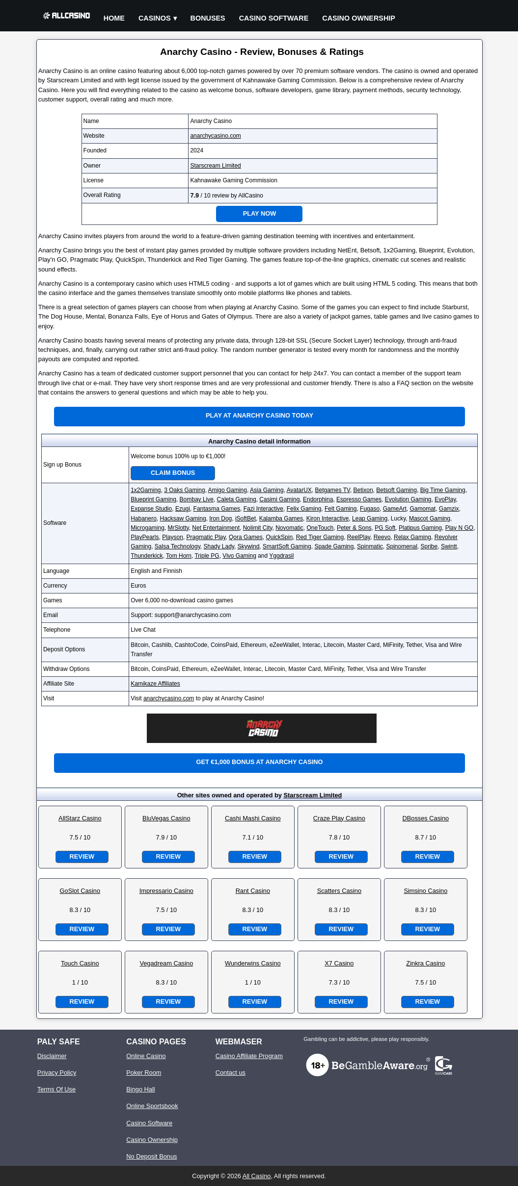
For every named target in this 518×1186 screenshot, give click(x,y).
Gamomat (422, 508)
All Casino (257, 1176)
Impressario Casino (166, 890)
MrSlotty (178, 527)
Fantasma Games (216, 508)
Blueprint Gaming (153, 499)
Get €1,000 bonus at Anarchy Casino (259, 762)
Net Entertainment (216, 527)
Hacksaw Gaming (183, 518)
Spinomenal (401, 546)
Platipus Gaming (420, 527)
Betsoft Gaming (396, 490)
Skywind (249, 546)
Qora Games (246, 537)
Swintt (449, 546)
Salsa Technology (177, 546)
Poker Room (143, 1072)
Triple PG (206, 555)
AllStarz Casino (79, 818)
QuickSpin (279, 537)
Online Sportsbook (152, 1106)
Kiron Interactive (327, 518)
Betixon (363, 490)
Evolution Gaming (408, 499)
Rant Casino (253, 890)
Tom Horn (178, 555)
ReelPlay (358, 537)
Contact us (230, 1072)
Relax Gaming (412, 537)
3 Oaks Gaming (184, 490)
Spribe (429, 546)
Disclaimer (52, 1056)
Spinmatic (370, 546)
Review (82, 856)
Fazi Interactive (263, 508)
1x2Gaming (146, 490)
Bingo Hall (140, 1089)
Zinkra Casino (425, 963)
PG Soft (385, 527)
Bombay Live (197, 499)
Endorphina (318, 499)
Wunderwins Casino (253, 963)
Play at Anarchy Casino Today (259, 415)
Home (114, 18)
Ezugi (182, 508)
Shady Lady (218, 546)
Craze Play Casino (339, 818)
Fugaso (370, 508)
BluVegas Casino (166, 818)
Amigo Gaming (227, 490)
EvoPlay (445, 499)
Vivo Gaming (239, 555)
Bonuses (208, 18)
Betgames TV (332, 490)
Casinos (154, 18)
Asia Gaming (267, 490)
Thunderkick (147, 555)
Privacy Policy (57, 1072)
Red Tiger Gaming (320, 537)
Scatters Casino (339, 890)
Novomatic (289, 527)
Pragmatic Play (206, 537)
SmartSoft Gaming (287, 546)
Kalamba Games (281, 518)
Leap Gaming (369, 518)
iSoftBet (245, 518)
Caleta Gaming (236, 499)
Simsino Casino (425, 890)
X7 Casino (339, 963)
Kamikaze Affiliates (155, 683)
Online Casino (145, 1056)
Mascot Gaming (429, 518)
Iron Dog (220, 518)
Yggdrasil (281, 555)
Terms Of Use (56, 1089)
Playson (172, 537)
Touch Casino (80, 963)
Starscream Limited (215, 165)
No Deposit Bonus (151, 1156)
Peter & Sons (354, 527)
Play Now (259, 213)
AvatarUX (299, 490)
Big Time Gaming (442, 490)
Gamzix (449, 508)
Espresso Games (359, 499)
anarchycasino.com (215, 135)
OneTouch (320, 527)
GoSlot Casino (80, 890)
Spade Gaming (334, 546)
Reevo (382, 537)
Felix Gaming (304, 508)
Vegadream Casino (166, 963)
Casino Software (274, 18)
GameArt (395, 508)
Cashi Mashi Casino (253, 818)
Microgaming (147, 527)
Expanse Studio (151, 508)
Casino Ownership (358, 18)
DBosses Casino (426, 818)
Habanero (144, 518)
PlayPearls (145, 537)
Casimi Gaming (279, 499)
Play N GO (459, 527)
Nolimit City (258, 527)
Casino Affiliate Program (249, 1056)
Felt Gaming (340, 508)
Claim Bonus (173, 472)
